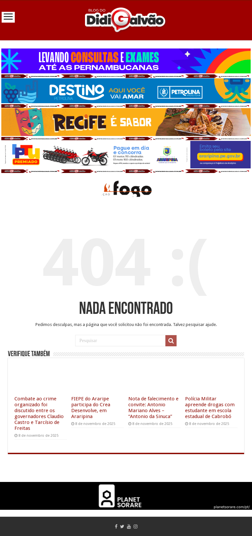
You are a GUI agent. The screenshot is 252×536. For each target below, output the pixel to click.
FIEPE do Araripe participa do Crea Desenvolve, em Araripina (90, 407)
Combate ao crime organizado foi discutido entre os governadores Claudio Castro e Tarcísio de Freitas (39, 413)
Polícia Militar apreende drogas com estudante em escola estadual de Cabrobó (210, 407)
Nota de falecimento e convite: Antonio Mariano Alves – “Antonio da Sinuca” (153, 407)
